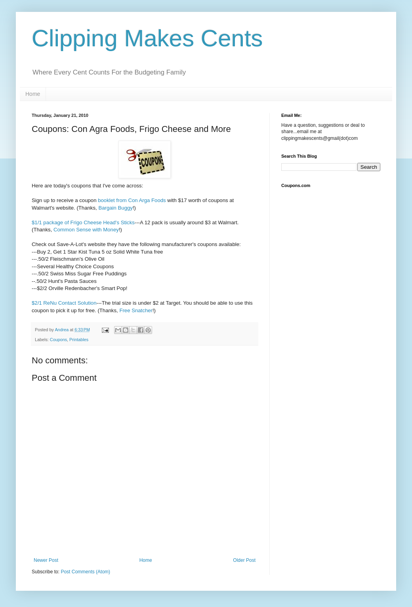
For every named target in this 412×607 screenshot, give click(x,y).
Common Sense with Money (86, 230)
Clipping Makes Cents (147, 38)
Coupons (58, 339)
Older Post (244, 560)
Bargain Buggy (115, 208)
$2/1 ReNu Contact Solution (64, 303)
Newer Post (46, 560)
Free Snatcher (136, 310)
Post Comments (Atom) (85, 572)
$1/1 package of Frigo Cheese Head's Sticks (83, 222)
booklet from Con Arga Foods (132, 200)
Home (32, 94)
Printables (78, 339)
